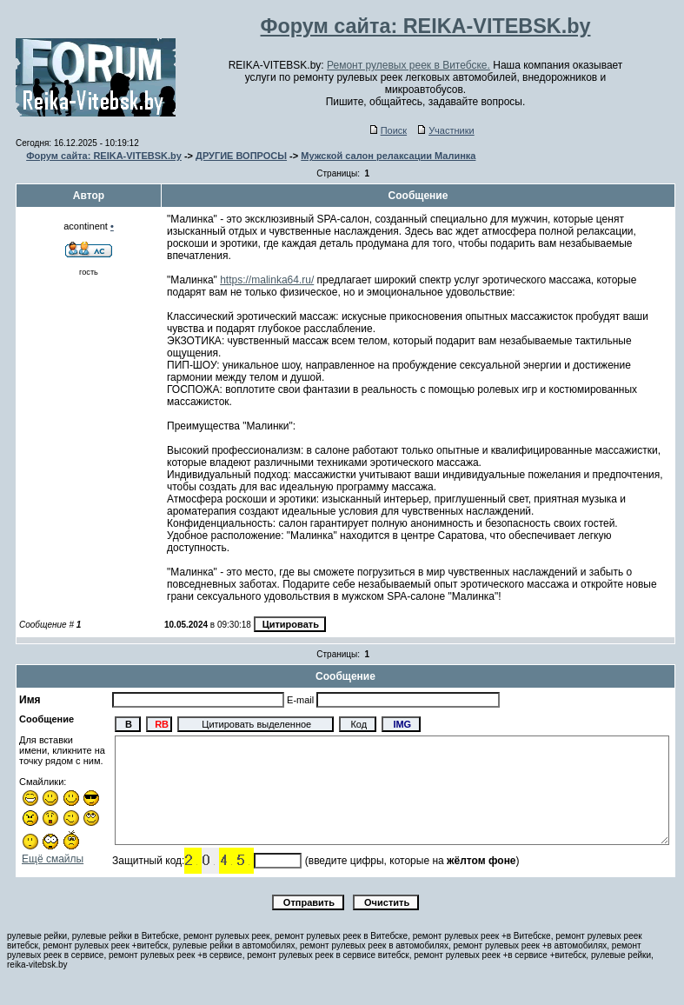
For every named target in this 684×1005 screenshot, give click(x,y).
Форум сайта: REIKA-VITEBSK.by (104, 155)
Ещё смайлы (52, 859)
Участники (446, 130)
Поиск (388, 130)
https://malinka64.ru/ (267, 280)
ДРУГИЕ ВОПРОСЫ (241, 155)
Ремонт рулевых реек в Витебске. (408, 65)
